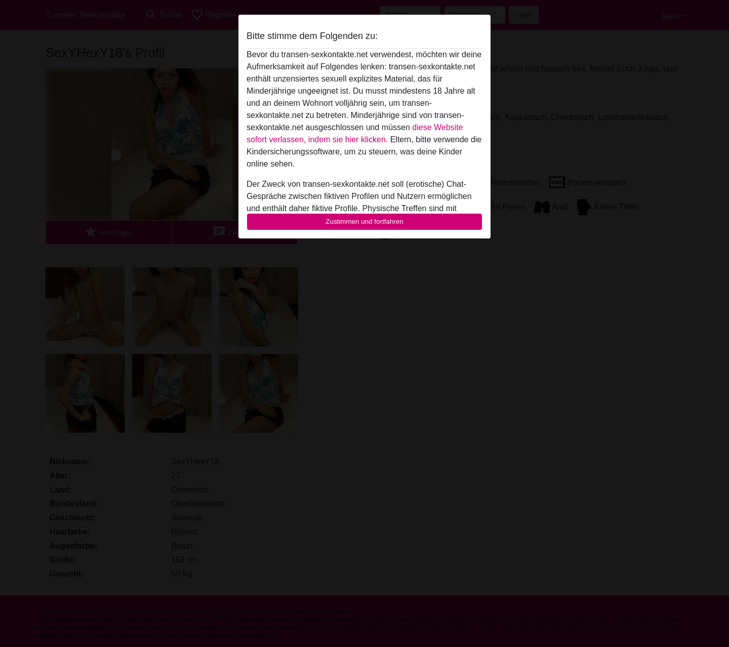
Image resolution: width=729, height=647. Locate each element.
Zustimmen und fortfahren (364, 221)
